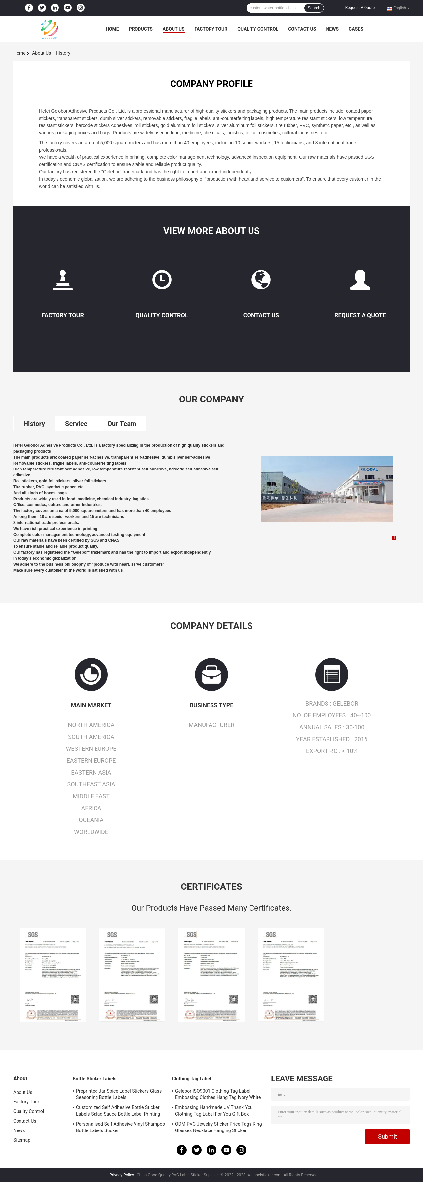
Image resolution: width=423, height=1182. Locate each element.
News (332, 29)
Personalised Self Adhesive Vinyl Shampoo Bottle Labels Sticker (120, 1127)
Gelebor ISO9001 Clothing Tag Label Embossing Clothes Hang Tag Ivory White (218, 1094)
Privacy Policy (121, 1175)
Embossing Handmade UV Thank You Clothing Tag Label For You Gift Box (214, 1111)
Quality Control (257, 29)
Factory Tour (211, 29)
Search (314, 8)
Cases (356, 29)
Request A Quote (360, 7)
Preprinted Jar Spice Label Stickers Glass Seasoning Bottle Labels (119, 1094)
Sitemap (21, 1140)
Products (141, 29)
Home (112, 29)
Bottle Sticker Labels (94, 1078)
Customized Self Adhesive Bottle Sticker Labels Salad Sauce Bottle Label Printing (118, 1111)
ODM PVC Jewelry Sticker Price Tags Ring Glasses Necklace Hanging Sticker (218, 1127)
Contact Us (302, 29)
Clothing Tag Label (191, 1078)
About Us (174, 29)
